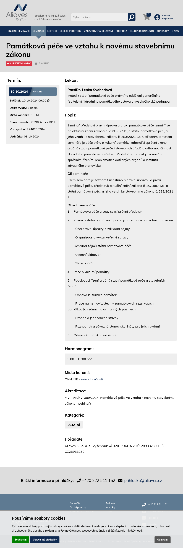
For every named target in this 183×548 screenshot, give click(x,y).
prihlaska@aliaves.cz (143, 480)
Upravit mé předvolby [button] (45, 539)
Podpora (121, 31)
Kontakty (163, 31)
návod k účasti (92, 379)
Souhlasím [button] (21, 539)
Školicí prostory (70, 31)
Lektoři (52, 31)
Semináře (39, 31)
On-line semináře (18, 31)
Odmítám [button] (162, 539)
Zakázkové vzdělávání (98, 31)
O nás (175, 31)
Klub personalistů (142, 31)
